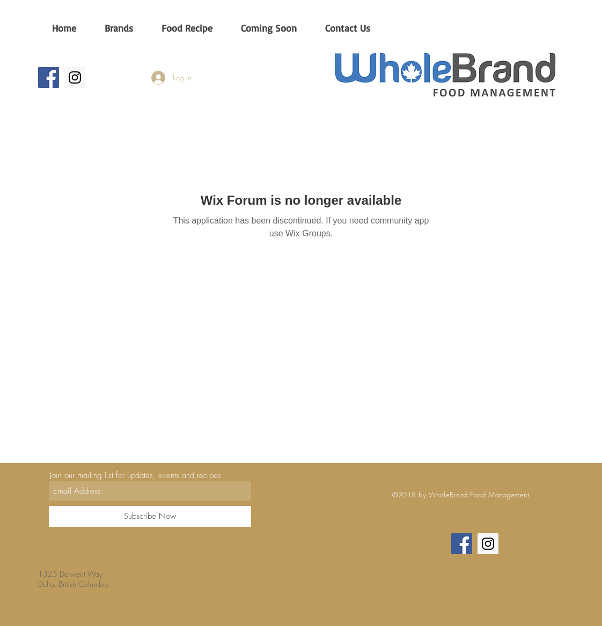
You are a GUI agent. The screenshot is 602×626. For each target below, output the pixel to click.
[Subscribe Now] (150, 516)
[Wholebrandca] (74, 77)
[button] (118, 28)
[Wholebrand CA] (48, 77)
